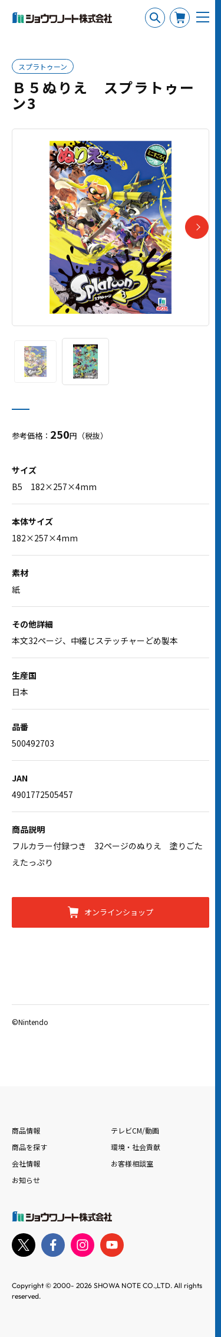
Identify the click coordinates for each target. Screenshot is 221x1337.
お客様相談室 (132, 1163)
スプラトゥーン (42, 66)
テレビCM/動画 (135, 1130)
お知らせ (26, 1180)
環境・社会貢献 (135, 1147)
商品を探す (29, 1147)
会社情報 (26, 1163)
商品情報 (26, 1130)
